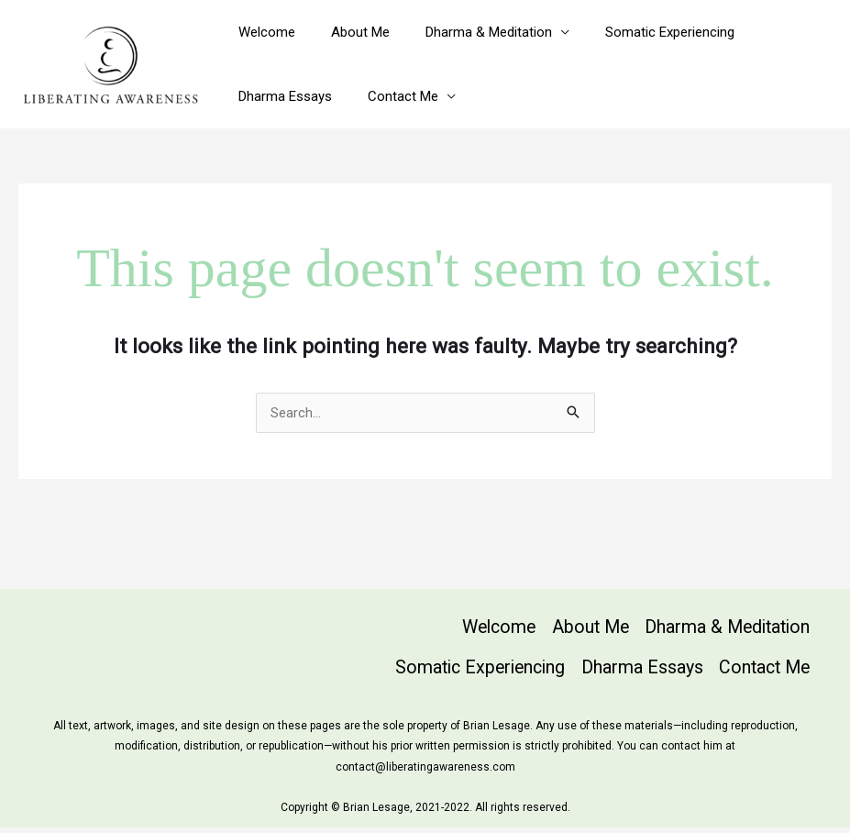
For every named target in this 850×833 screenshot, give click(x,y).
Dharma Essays (280, 96)
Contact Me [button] (390, 96)
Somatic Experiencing (640, 32)
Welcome (262, 32)
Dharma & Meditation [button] (467, 32)
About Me (347, 32)
